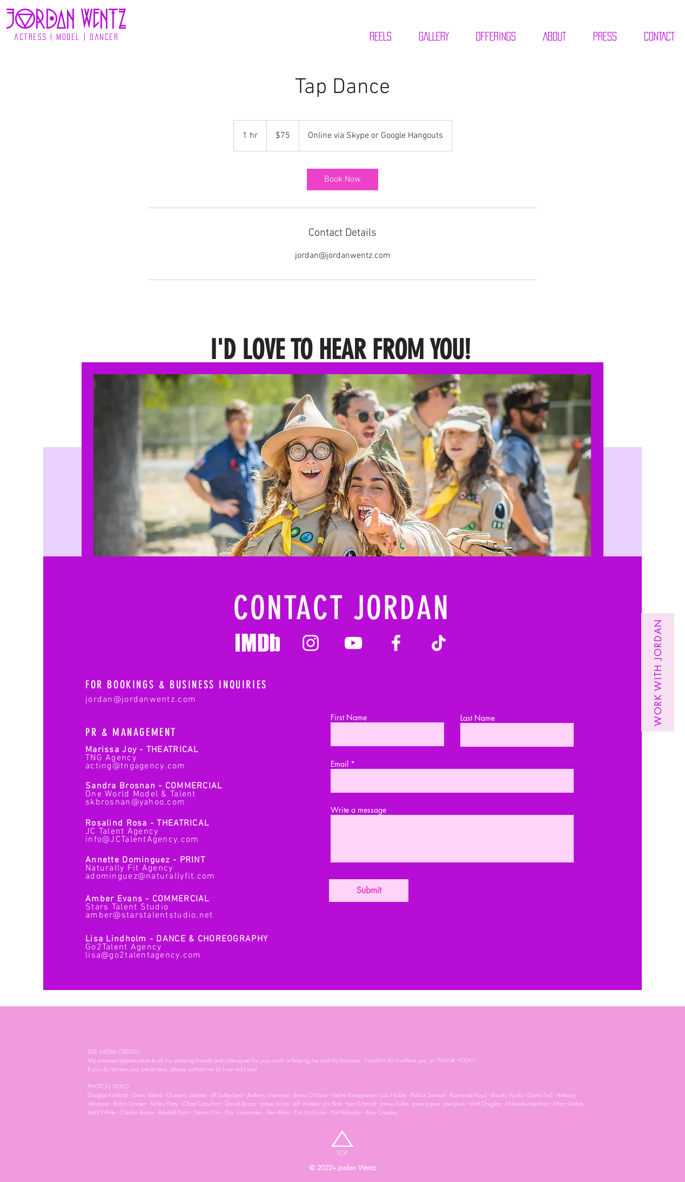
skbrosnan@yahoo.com (135, 802)
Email (339, 764)
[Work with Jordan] (657, 672)
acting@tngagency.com (135, 766)
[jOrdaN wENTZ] (66, 19)
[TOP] (342, 1153)
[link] (342, 179)
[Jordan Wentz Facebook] (396, 643)
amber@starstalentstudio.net (149, 915)
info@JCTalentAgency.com (142, 839)
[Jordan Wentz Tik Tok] (438, 643)
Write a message (358, 810)
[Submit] (368, 890)
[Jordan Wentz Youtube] (353, 643)
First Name (349, 717)
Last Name (477, 718)
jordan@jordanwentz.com (140, 699)
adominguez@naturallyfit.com (150, 876)
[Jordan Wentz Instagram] (310, 643)
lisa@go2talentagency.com (143, 955)
